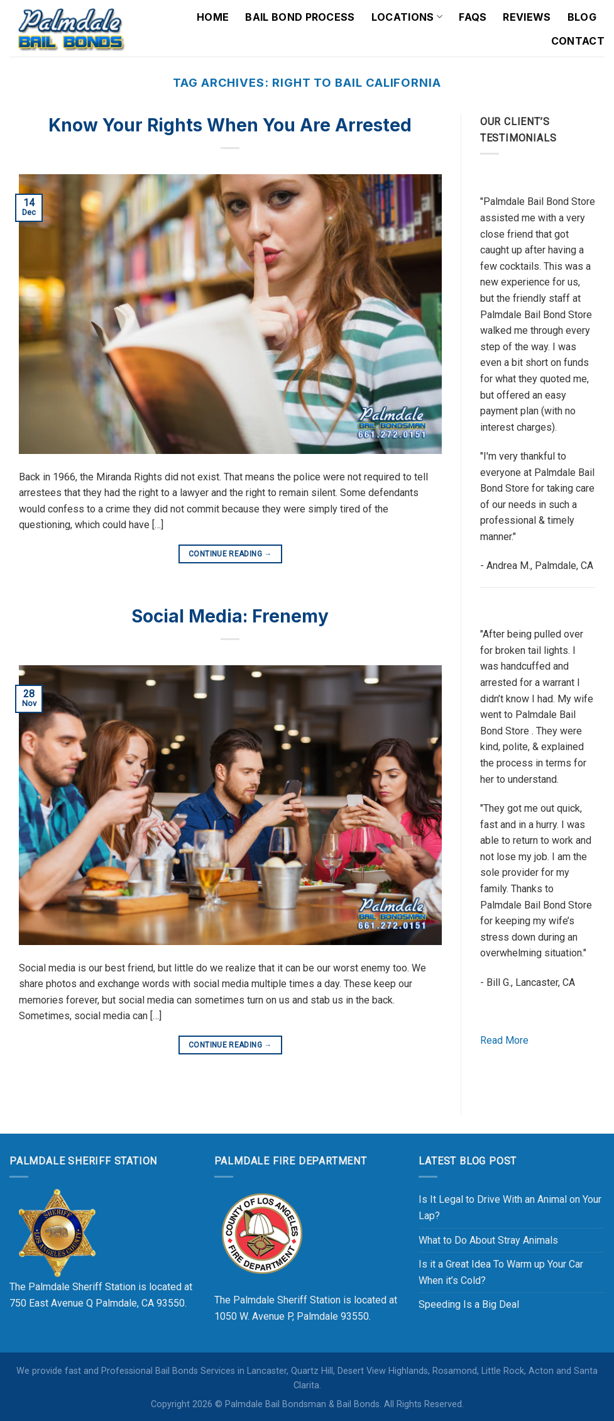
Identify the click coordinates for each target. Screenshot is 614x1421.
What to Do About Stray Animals (488, 1240)
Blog (581, 17)
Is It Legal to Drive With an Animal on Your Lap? (510, 1207)
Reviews (527, 17)
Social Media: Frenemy (230, 616)
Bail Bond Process (299, 17)
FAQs (472, 17)
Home (213, 17)
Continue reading (230, 554)
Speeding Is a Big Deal (469, 1304)
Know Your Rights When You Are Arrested (230, 125)
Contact (578, 41)
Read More (504, 1040)
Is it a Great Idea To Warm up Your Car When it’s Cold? (501, 1272)
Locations (406, 17)
